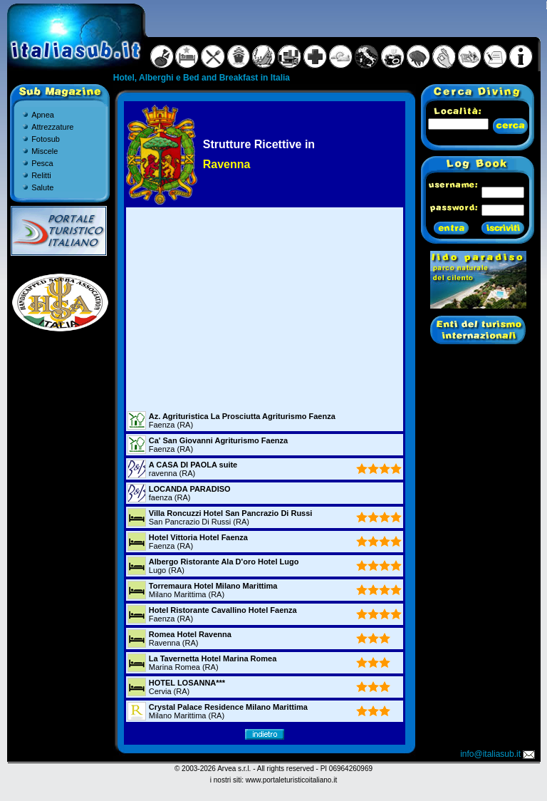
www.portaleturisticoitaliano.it (291, 780)
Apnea (42, 114)
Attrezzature (52, 127)
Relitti (41, 175)
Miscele (44, 151)
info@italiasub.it (498, 754)
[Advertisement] (264, 308)
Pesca (42, 163)
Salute (42, 187)
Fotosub (45, 139)
